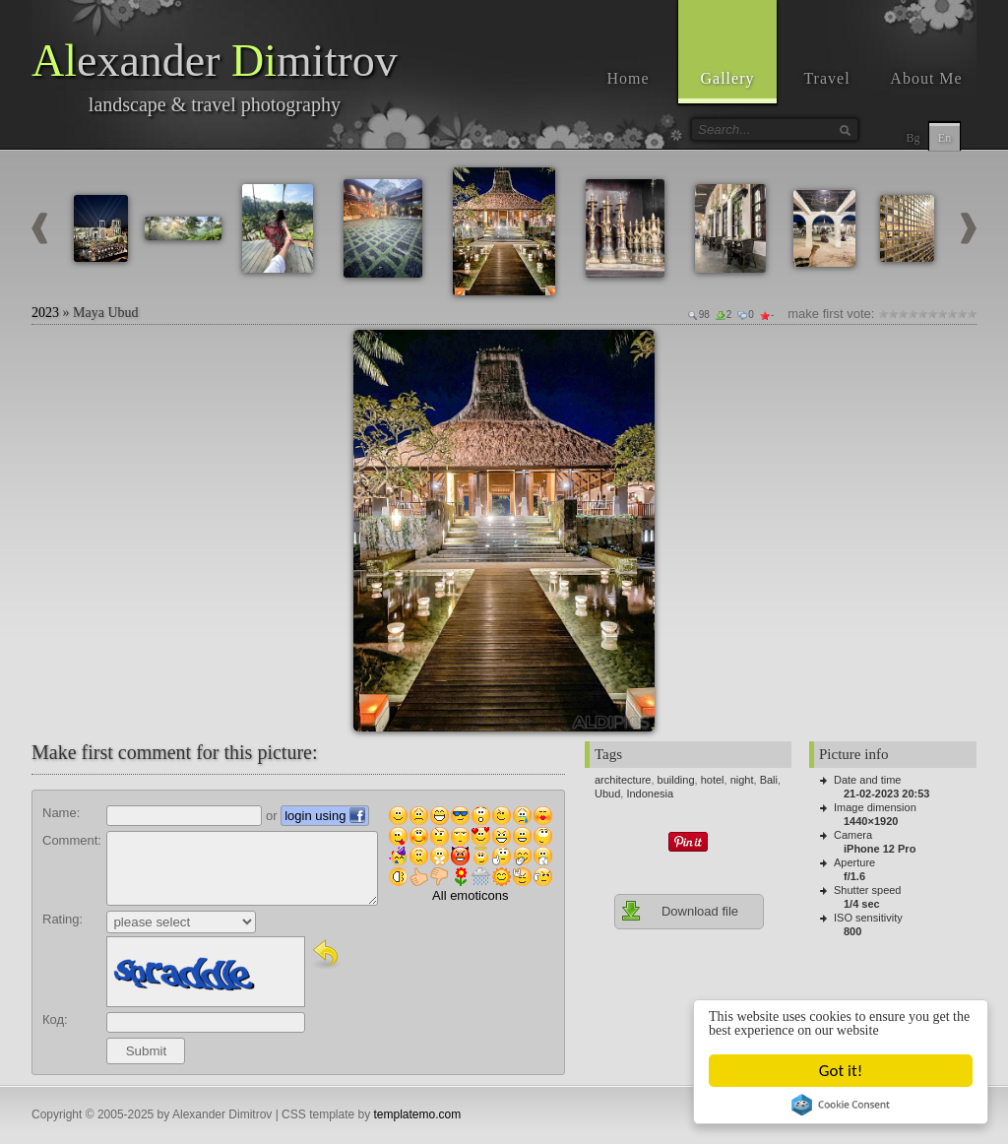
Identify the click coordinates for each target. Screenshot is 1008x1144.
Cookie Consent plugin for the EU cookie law (840, 1104)
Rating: (62, 919)
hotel (712, 780)
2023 (45, 312)
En (944, 138)
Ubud (607, 793)
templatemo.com (418, 1114)
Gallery (728, 78)
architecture (623, 780)
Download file (679, 911)
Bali (769, 780)
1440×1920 (871, 821)
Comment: (71, 840)
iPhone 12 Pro (879, 849)
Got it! (840, 1070)
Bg (912, 138)
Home (627, 78)
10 (971, 313)
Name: (61, 812)
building (676, 780)
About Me (926, 78)
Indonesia (649, 793)
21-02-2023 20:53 (886, 793)
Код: (55, 1019)
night (742, 780)
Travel (826, 78)
